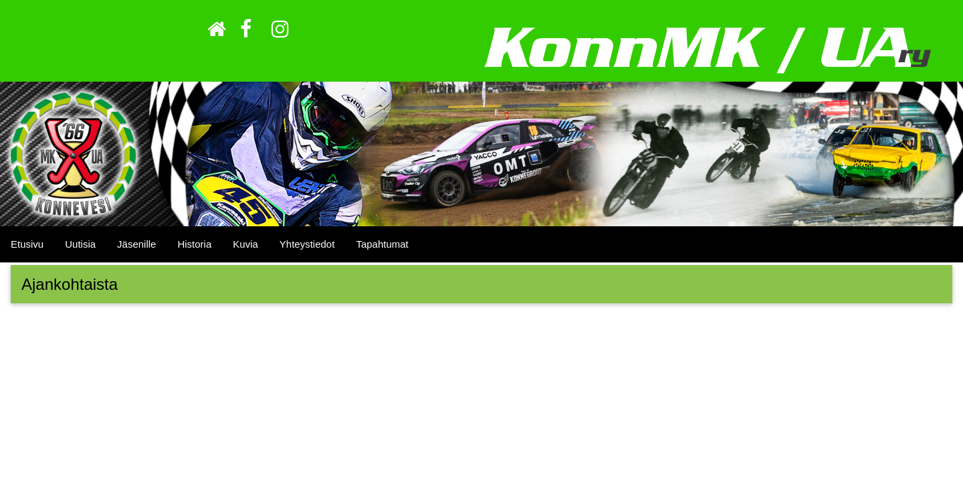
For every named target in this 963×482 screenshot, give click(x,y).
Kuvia (245, 244)
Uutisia (80, 244)
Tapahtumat (382, 244)
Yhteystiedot (307, 244)
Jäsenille (136, 244)
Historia (194, 244)
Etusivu (27, 244)
